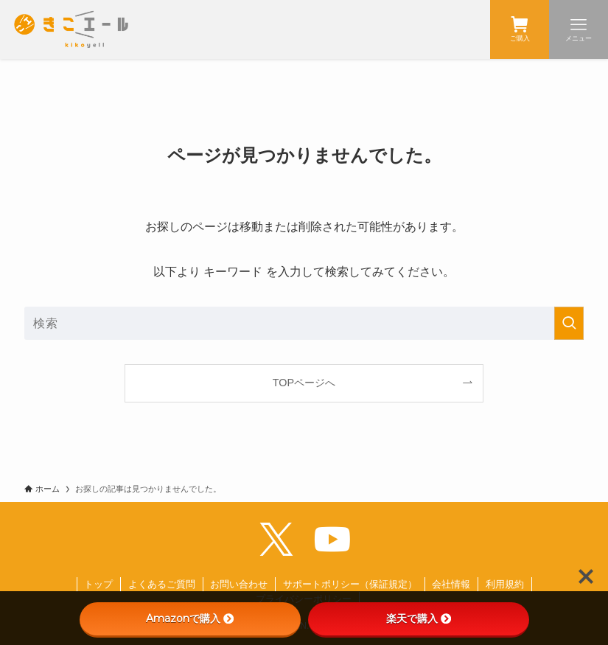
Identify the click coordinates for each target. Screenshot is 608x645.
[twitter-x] (276, 539)
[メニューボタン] (578, 29)
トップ (98, 584)
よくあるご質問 (161, 584)
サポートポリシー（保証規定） (350, 584)
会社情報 (451, 584)
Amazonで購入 (190, 618)
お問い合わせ (239, 584)
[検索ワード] (304, 323)
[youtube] (332, 539)
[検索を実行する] (569, 323)
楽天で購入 (418, 618)
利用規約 (505, 584)
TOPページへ (304, 382)
